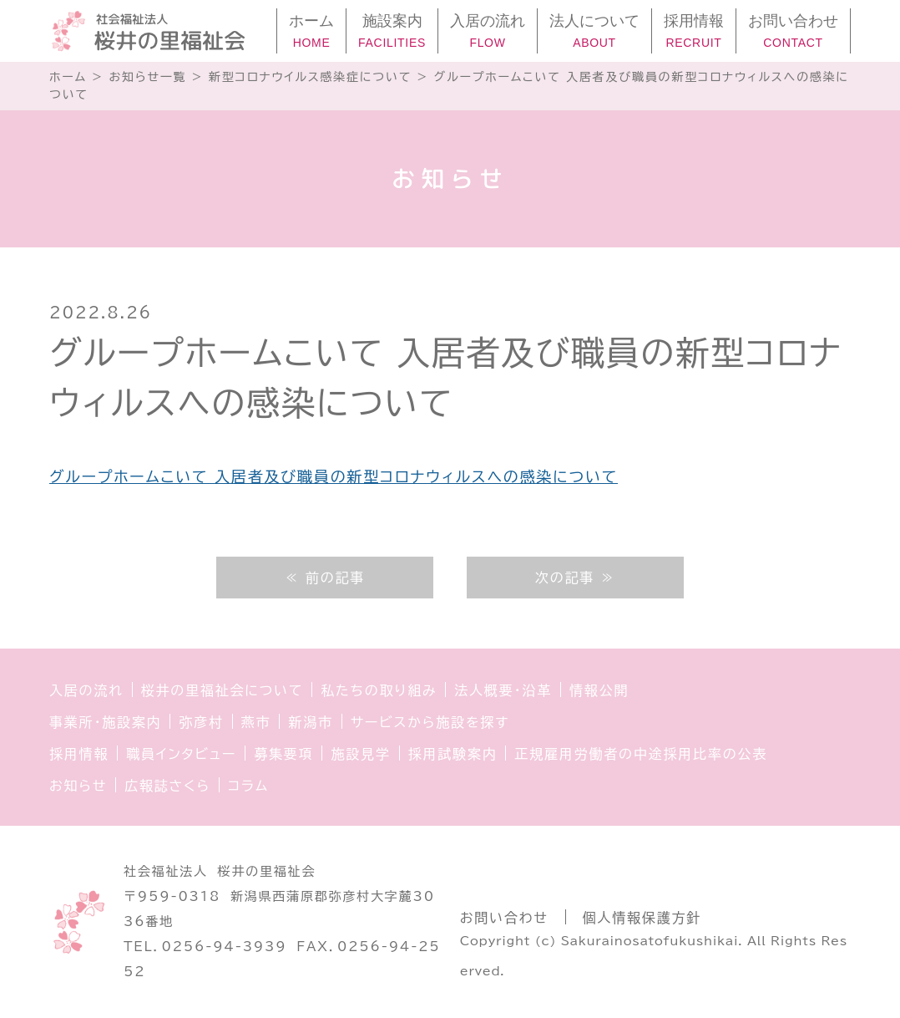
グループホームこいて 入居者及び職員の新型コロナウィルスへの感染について (333, 476)
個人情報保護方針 (642, 917)
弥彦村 (201, 722)
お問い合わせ (504, 917)
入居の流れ (86, 690)
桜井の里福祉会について (222, 690)
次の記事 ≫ (575, 577)
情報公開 (599, 690)
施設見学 (360, 754)
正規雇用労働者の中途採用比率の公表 (640, 754)
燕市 (256, 722)
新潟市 (310, 722)
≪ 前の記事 (325, 577)
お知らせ (78, 785)
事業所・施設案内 (105, 722)
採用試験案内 (453, 754)
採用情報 (79, 754)
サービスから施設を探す (430, 722)
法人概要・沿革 (503, 690)
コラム (248, 785)
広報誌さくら (167, 785)
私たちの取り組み (379, 690)
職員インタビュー (181, 754)
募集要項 (283, 754)
